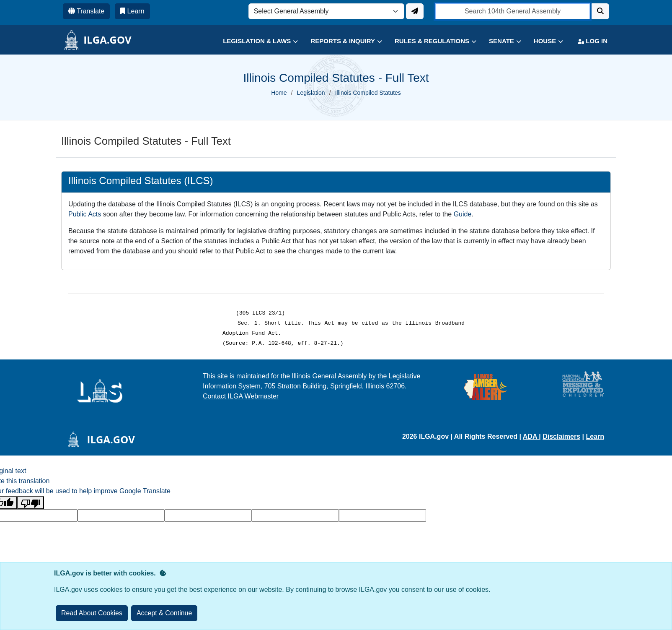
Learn (595, 436)
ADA (531, 436)
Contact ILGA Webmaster (241, 396)
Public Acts (84, 214)
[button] (254, 41)
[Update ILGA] (415, 11)
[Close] (164, 613)
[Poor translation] (30, 502)
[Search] (600, 11)
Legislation (311, 92)
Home (279, 92)
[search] (512, 11)
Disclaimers (561, 436)
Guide (463, 214)
